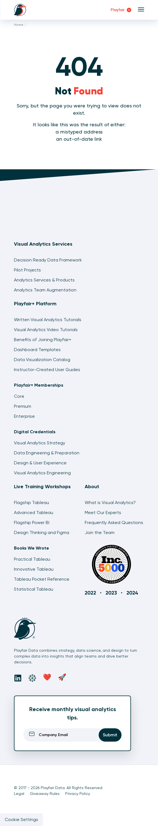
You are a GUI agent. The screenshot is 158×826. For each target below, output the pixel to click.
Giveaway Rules (45, 793)
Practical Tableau (32, 559)
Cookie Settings (21, 819)
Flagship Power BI (31, 522)
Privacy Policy (77, 793)
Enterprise (24, 416)
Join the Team (100, 532)
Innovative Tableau (34, 569)
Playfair (121, 9)
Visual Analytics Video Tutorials (46, 329)
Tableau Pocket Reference (41, 579)
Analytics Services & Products (44, 280)
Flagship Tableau (31, 502)
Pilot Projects (27, 270)
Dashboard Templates (37, 349)
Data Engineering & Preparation (46, 452)
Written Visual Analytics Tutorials (47, 319)
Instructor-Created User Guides (47, 369)
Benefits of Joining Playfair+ (42, 339)
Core (19, 396)
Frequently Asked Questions (114, 522)
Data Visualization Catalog (42, 359)
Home (18, 25)
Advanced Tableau (33, 512)
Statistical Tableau (33, 589)
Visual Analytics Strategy (39, 442)
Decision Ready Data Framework (48, 260)
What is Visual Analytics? (110, 502)
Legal (19, 793)
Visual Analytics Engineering (42, 472)
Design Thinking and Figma (41, 532)
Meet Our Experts (103, 512)
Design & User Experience (40, 462)
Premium (22, 406)
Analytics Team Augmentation (45, 290)
